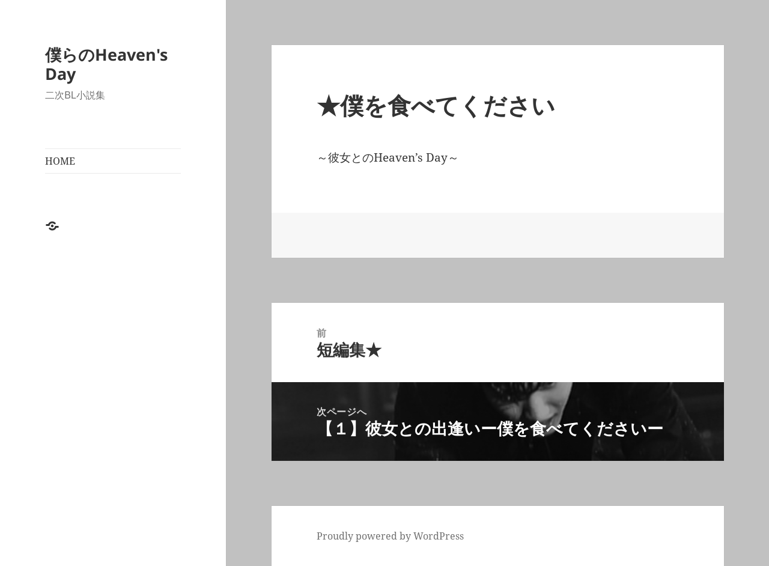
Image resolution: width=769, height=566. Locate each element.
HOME (60, 161)
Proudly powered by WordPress (390, 536)
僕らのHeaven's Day (106, 64)
